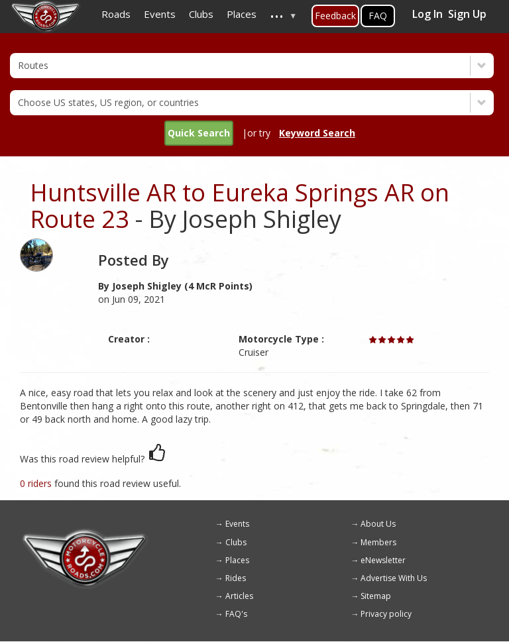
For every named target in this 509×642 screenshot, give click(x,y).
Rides (235, 578)
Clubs (236, 542)
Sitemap (376, 596)
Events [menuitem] (160, 14)
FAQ (377, 15)
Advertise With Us (394, 578)
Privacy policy (386, 613)
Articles (239, 596)
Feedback (335, 15)
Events (237, 523)
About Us (378, 523)
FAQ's (236, 613)
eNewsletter (383, 560)
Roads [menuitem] (116, 14)
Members (378, 542)
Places (237, 560)
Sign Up (467, 14)
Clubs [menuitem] (201, 14)
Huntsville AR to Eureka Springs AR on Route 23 (239, 205)
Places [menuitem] (241, 14)
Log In (427, 14)
